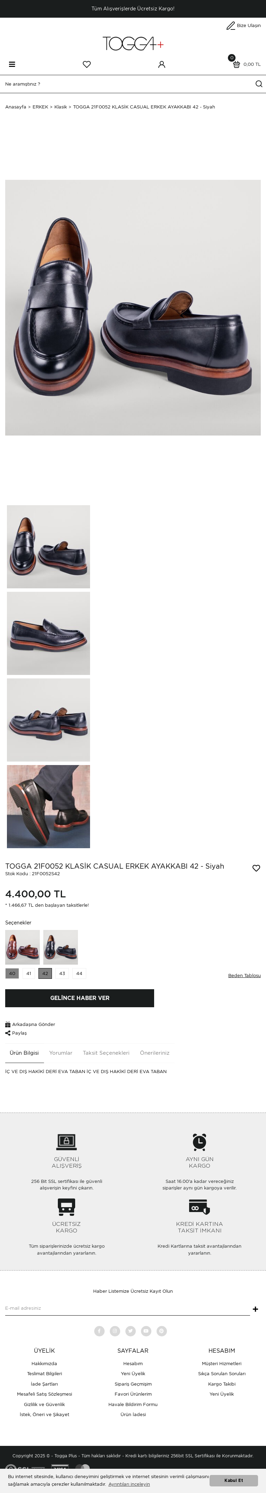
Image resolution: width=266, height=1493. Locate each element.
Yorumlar (60, 1053)
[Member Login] (162, 64)
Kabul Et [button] (233, 1481)
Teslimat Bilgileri (44, 1373)
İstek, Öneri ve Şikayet (44, 1414)
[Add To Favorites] (256, 868)
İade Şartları (44, 1384)
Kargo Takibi (222, 1384)
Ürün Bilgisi (24, 1053)
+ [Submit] (255, 1310)
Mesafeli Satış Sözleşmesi (44, 1394)
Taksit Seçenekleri (106, 1053)
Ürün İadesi (133, 1414)
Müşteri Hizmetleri (221, 1363)
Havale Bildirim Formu (133, 1404)
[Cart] (245, 64)
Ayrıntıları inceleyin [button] (129, 1484)
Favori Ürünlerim (133, 1394)
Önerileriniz (154, 1053)
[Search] (133, 84)
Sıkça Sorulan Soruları (222, 1373)
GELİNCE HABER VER (79, 998)
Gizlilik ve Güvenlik (44, 1404)
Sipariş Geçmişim (133, 1384)
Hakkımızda (44, 1363)
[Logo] (133, 43)
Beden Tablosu (244, 975)
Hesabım (133, 1363)
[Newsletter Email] (127, 1309)
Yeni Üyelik (133, 1373)
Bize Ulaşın (249, 25)
